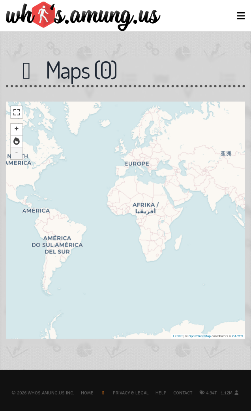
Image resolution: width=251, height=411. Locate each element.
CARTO (237, 336)
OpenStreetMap (199, 336)
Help (161, 393)
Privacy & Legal (131, 393)
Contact (182, 393)
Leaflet (178, 336)
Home (87, 393)
